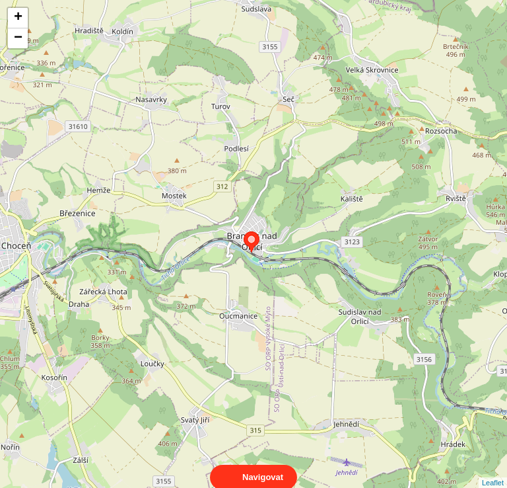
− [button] (18, 38)
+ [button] (18, 18)
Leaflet (493, 471)
